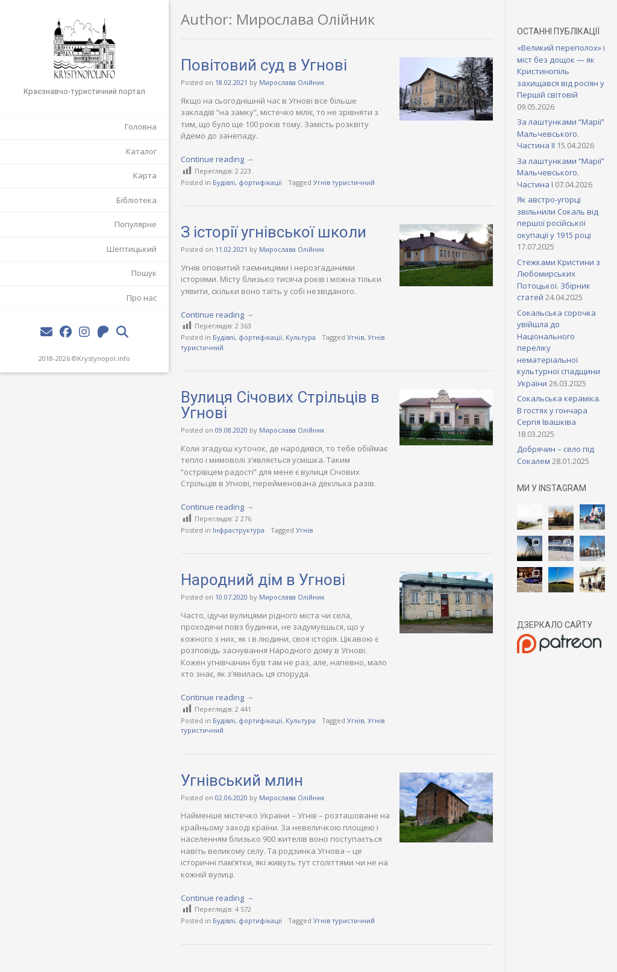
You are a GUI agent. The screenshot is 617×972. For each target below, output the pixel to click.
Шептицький (132, 248)
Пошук (144, 273)
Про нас (142, 297)
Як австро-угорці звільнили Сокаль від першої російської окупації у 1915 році (557, 217)
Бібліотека (136, 200)
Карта (145, 175)
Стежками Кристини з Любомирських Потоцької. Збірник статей (558, 280)
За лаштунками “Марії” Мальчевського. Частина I (560, 172)
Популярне (135, 224)
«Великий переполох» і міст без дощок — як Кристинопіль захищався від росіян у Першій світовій (561, 71)
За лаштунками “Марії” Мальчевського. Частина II (560, 133)
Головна (141, 126)
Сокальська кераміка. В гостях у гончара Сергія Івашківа (559, 410)
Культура (301, 337)
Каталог (141, 151)
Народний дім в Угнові (263, 580)
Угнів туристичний (344, 182)
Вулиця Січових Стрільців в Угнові (280, 405)
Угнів (355, 337)
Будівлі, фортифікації (247, 182)
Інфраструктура (239, 530)
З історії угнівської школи (273, 232)
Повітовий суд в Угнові (264, 65)
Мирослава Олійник (292, 82)
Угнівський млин (242, 780)
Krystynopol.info (103, 358)
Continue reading (217, 159)
